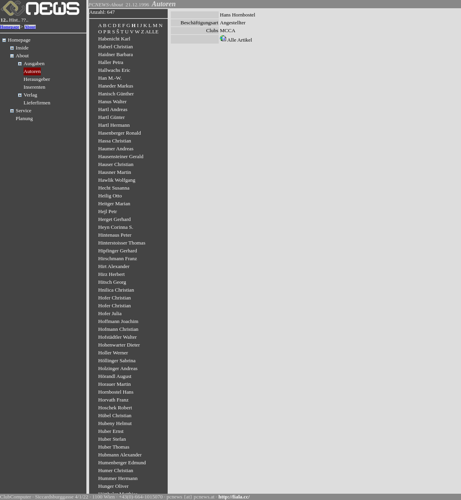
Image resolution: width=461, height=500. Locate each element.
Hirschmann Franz (117, 258)
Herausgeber (37, 79)
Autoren (32, 71)
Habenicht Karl (114, 39)
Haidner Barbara (115, 54)
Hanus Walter (112, 101)
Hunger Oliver (113, 486)
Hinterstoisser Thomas (121, 243)
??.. (25, 20)
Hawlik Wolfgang (116, 180)
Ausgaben (34, 63)
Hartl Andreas (112, 109)
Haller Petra (110, 62)
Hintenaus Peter (115, 235)
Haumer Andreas (116, 148)
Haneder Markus (115, 86)
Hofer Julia (110, 313)
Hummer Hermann (117, 478)
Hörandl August (115, 376)
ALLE (152, 32)
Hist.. (14, 20)
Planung (24, 118)
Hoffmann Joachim (118, 321)
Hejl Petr (107, 211)
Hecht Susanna (114, 188)
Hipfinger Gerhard (117, 251)
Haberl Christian (115, 46)
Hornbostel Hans (116, 392)
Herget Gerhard (114, 219)
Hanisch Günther (116, 94)
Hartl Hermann (114, 125)
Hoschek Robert (115, 408)
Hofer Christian (114, 298)
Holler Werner (113, 353)
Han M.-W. (110, 78)
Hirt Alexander (114, 266)
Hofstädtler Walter (117, 337)
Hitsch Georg (112, 282)
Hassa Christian (114, 141)
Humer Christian (115, 470)
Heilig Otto (110, 196)
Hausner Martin (114, 172)
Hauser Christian (116, 164)
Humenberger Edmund (122, 462)
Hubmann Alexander (120, 455)
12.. (4, 20)
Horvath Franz (113, 400)
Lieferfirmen (37, 103)
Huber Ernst (111, 431)
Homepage (9, 27)
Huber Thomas (113, 447)
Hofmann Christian (118, 329)
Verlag (30, 95)
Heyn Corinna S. (115, 227)
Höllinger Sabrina (116, 360)
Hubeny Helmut (115, 423)
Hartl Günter (111, 117)
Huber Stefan (112, 439)
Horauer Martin (114, 384)
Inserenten (35, 87)
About (29, 27)
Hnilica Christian (116, 290)
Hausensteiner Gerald (120, 156)
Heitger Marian (114, 203)
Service (23, 110)
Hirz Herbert (111, 274)
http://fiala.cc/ (234, 497)
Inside (22, 48)
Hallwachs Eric (114, 70)
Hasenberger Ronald (119, 133)
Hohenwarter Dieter (119, 345)
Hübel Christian (115, 415)
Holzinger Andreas (117, 368)
